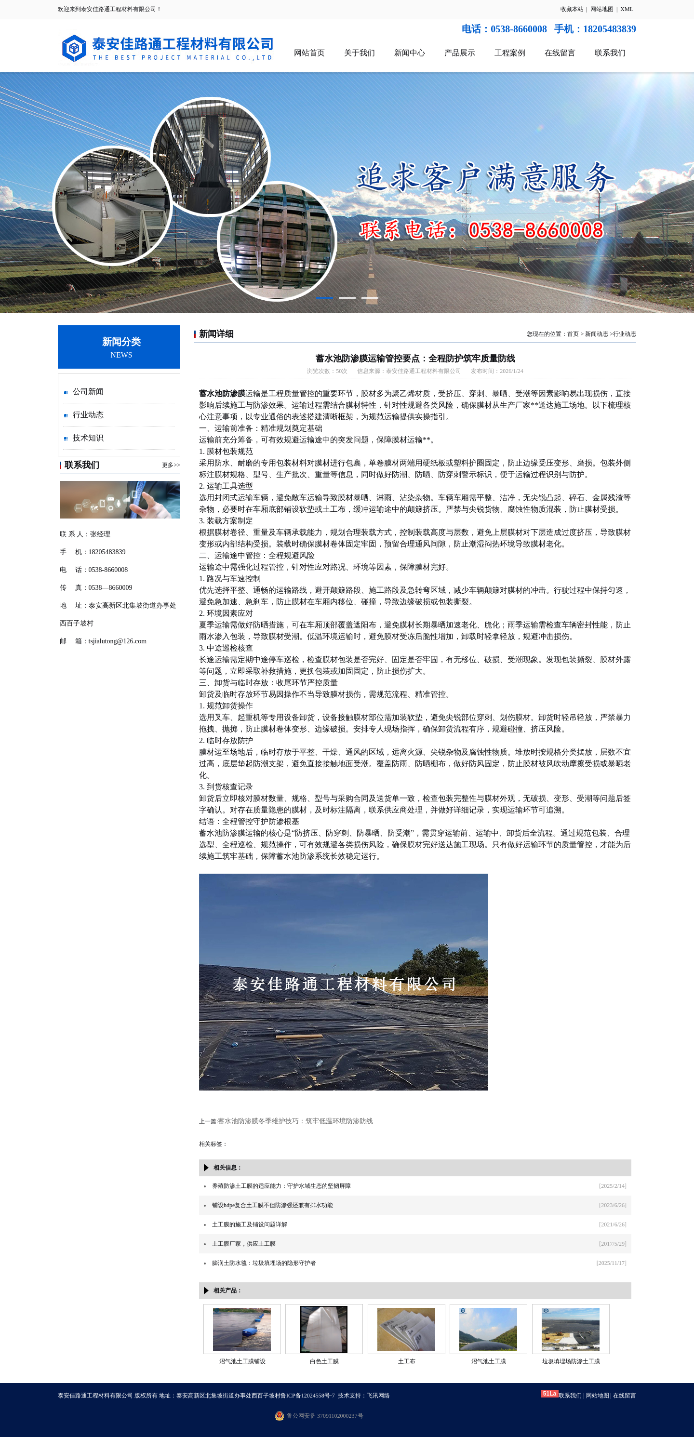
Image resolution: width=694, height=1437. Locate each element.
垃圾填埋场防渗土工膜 (571, 1361)
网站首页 (309, 53)
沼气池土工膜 (488, 1361)
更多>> (171, 465)
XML (626, 9)
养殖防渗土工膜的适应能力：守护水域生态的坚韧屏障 (281, 1186)
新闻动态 (596, 334)
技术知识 (88, 438)
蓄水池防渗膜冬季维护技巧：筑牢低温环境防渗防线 (295, 1121)
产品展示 (459, 53)
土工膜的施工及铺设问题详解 (249, 1224)
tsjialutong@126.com (118, 641)
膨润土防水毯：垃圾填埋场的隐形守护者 (264, 1263)
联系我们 (610, 53)
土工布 (406, 1361)
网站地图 (602, 9)
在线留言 (560, 53)
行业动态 (88, 415)
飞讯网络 (378, 1395)
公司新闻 (88, 391)
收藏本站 (572, 9)
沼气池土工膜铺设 (242, 1361)
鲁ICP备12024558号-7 (307, 1395)
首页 (573, 334)
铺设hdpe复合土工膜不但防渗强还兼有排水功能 (272, 1205)
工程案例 (509, 53)
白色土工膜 (324, 1361)
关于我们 (359, 53)
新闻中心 (409, 53)
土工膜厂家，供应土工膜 (244, 1243)
